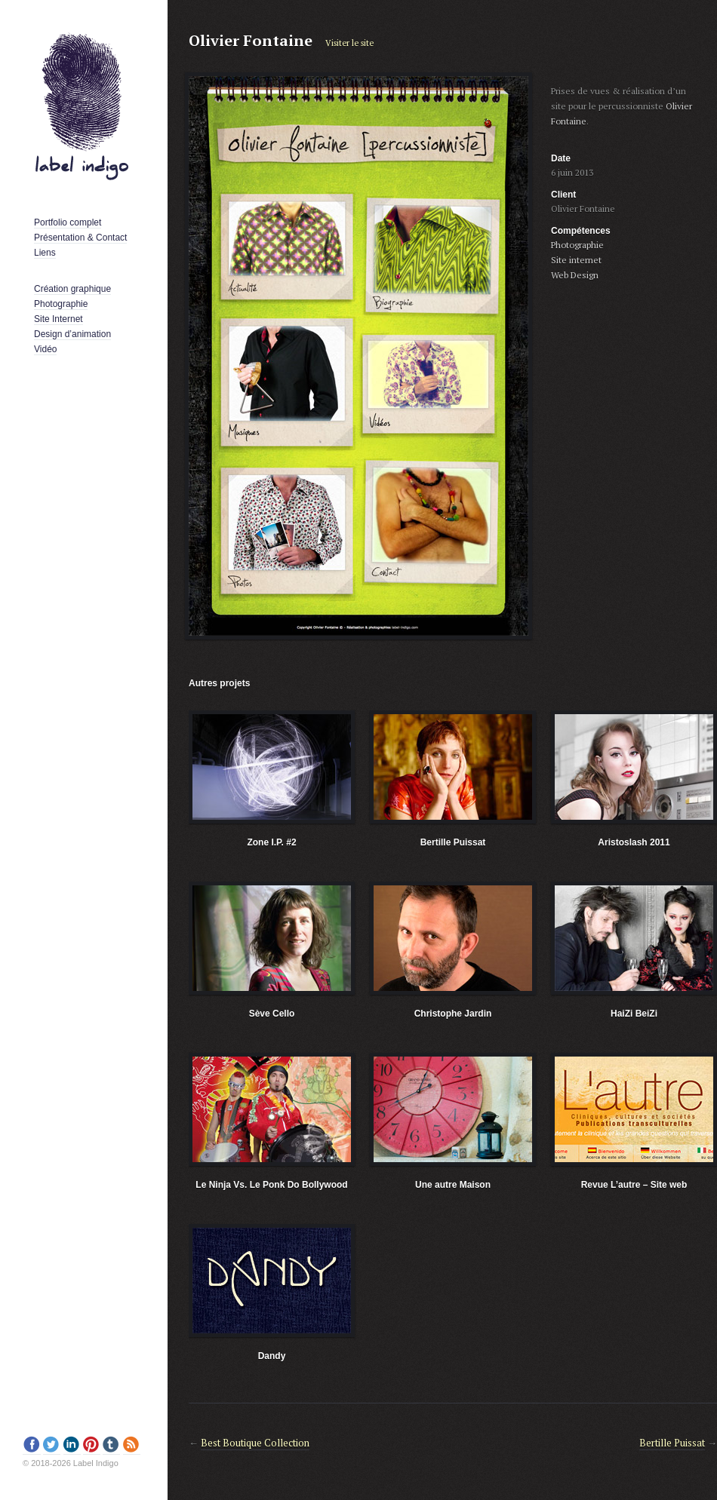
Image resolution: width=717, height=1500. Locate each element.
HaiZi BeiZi (634, 1013)
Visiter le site (349, 43)
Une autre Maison (453, 1184)
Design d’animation (72, 334)
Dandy (272, 1356)
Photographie (61, 304)
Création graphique (72, 289)
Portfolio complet (67, 222)
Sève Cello (272, 1013)
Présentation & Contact (80, 237)
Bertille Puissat (453, 842)
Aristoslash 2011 (633, 842)
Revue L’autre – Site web (634, 1184)
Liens (45, 252)
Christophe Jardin (453, 1013)
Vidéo (45, 349)
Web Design (575, 275)
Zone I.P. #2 (271, 842)
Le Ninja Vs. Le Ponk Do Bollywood (271, 1184)
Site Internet (58, 319)
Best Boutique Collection (255, 1442)
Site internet (576, 259)
